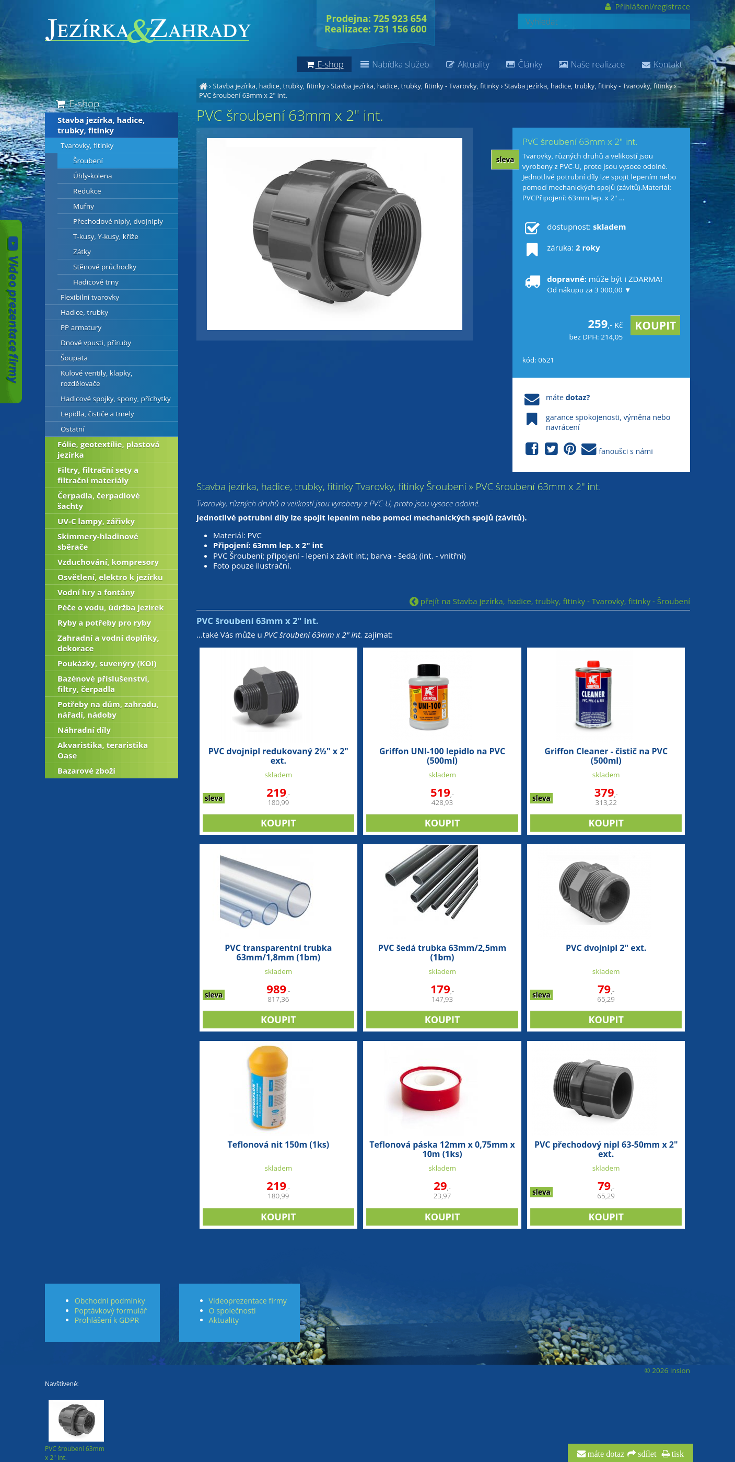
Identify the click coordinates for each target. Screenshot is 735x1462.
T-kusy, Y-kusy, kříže (105, 236)
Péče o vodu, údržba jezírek (110, 607)
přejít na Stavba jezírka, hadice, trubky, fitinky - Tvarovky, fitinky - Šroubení (550, 601)
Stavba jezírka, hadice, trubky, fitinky (269, 85)
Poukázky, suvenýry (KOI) (107, 663)
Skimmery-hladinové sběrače (97, 541)
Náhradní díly (84, 729)
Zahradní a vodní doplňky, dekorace (108, 642)
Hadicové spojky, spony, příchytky (116, 398)
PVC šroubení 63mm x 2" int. (243, 95)
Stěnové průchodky (104, 266)
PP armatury (81, 327)
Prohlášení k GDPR (107, 1320)
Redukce (87, 191)
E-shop (76, 103)
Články (523, 64)
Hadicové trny (96, 282)
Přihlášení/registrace (646, 6)
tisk (677, 1454)
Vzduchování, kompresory (108, 562)
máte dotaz (605, 1454)
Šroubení (88, 160)
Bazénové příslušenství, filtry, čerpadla (103, 683)
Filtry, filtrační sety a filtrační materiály (97, 474)
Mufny (83, 206)
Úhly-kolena (92, 175)
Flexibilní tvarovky (90, 297)
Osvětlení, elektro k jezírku (110, 577)
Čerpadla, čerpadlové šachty (98, 500)
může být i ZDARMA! (592, 284)
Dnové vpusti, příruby (96, 342)
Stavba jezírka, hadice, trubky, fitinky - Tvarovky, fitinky (415, 85)
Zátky (82, 251)
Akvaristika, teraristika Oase (102, 750)
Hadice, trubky (84, 312)
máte (556, 397)
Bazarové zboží (86, 770)
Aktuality (467, 64)
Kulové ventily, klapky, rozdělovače (97, 378)
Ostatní (73, 429)
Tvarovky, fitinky (87, 145)
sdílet (646, 1454)
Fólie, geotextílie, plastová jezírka (108, 449)
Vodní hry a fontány (96, 592)
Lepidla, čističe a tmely (97, 413)
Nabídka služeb (394, 64)
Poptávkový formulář (111, 1311)
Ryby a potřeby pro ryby (104, 622)
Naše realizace (591, 64)
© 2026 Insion (667, 1370)
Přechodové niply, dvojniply (118, 221)
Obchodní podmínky (110, 1301)
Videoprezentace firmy (248, 1301)
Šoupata (74, 357)
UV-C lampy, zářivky (96, 521)
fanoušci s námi (587, 449)
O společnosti (232, 1311)
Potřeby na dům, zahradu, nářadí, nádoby (108, 709)
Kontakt (661, 64)
